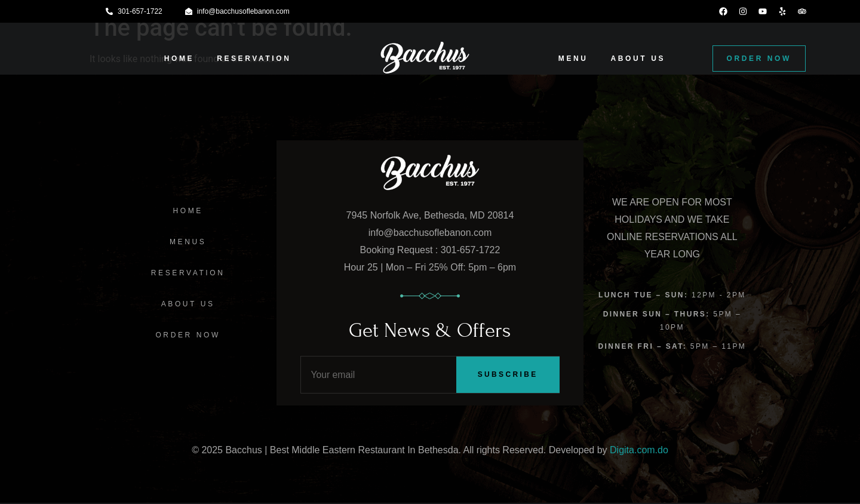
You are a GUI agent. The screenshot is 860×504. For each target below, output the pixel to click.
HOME (179, 58)
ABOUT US (638, 58)
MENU (573, 58)
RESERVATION (254, 58)
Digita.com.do (639, 450)
